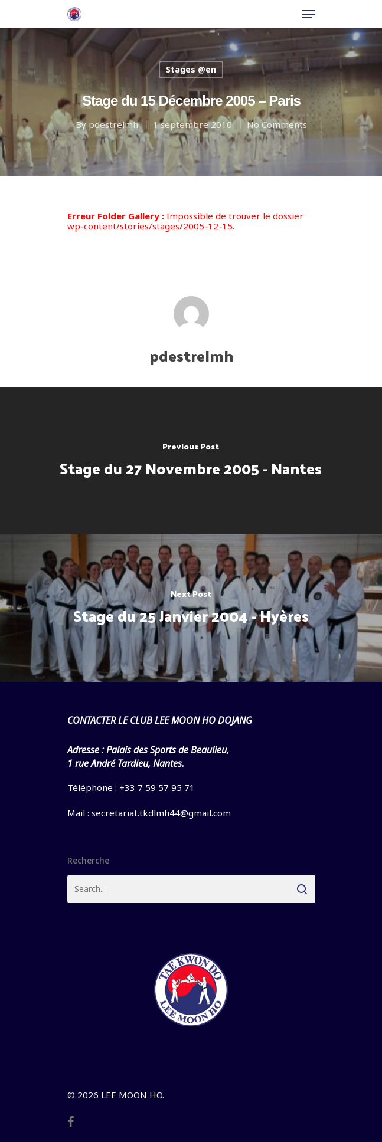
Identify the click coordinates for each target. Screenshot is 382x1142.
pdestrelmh (113, 124)
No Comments (277, 124)
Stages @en (191, 69)
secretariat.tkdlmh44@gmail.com (161, 813)
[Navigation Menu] (308, 14)
